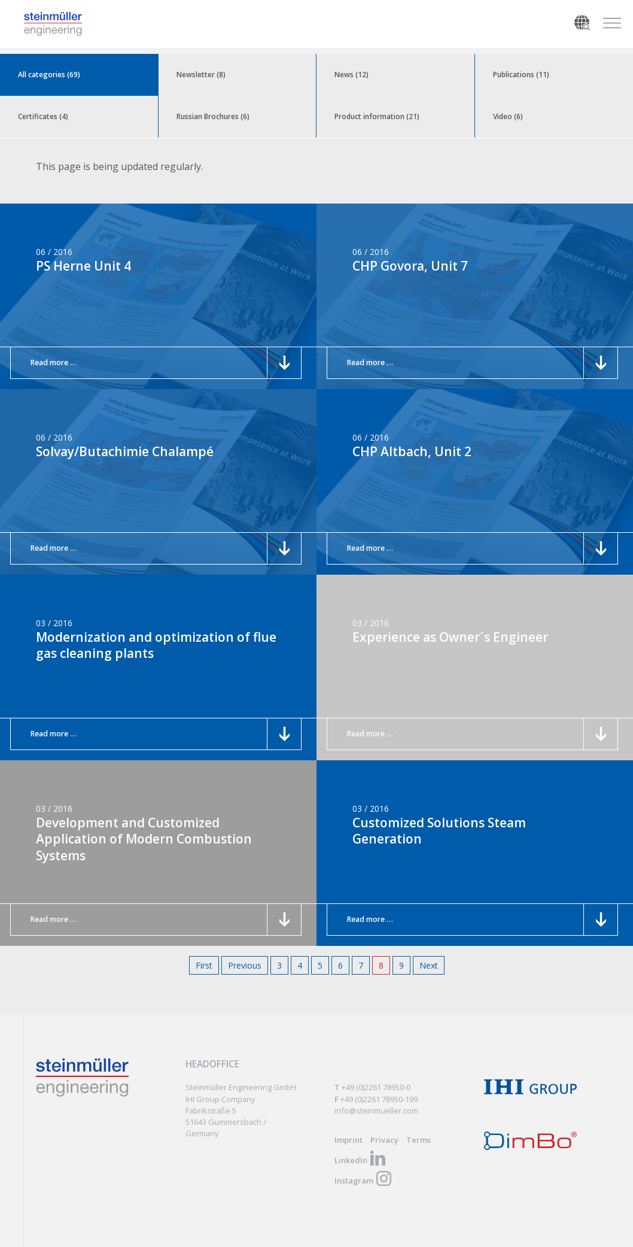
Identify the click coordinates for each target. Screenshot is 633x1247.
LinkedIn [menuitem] (350, 1160)
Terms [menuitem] (418, 1139)
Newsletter (201, 74)
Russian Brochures (212, 116)
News (351, 74)
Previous (244, 965)
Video (508, 116)
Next (428, 965)
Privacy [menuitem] (384, 1139)
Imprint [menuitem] (348, 1139)
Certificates (43, 116)
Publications (521, 74)
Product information (376, 116)
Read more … (58, 362)
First (204, 965)
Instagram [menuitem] (353, 1180)
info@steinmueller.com (376, 1110)
